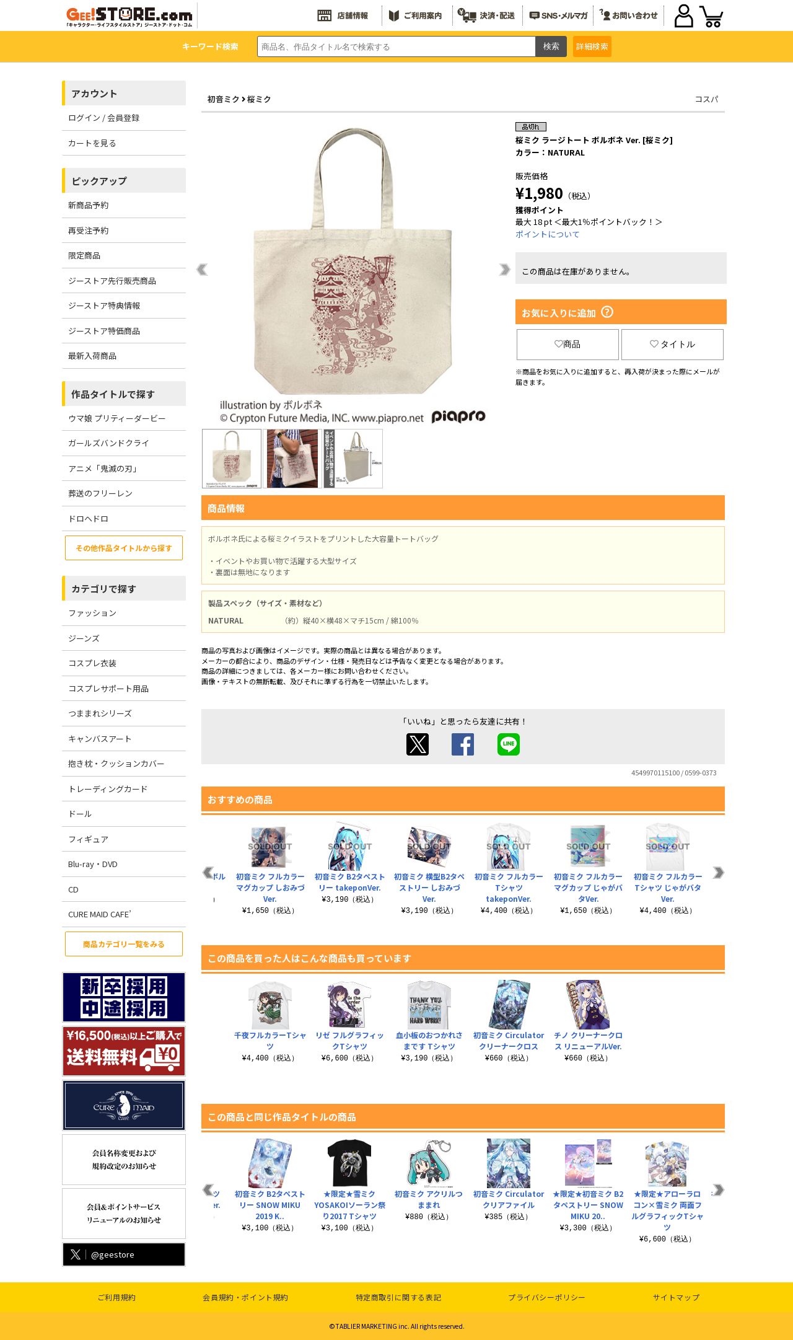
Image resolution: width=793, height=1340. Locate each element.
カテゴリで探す (103, 588)
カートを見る (92, 143)
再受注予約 (88, 230)
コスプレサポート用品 (108, 688)
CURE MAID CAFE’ (99, 914)
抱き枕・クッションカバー (116, 763)
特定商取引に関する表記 (399, 1297)
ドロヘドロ (88, 518)
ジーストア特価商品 (104, 331)
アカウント (94, 93)
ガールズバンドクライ (108, 443)
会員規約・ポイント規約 (246, 1297)
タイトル (673, 344)
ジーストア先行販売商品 (112, 280)
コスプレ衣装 (92, 663)
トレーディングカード (108, 789)
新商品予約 (88, 205)
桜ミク (259, 99)
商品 (567, 344)
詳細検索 (592, 46)
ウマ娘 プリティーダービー (117, 418)
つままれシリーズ (100, 713)
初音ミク (224, 99)
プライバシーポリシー (547, 1297)
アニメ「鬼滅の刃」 (104, 468)
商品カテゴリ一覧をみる (124, 943)
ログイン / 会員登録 (103, 117)
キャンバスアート (100, 738)
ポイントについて (547, 234)
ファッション (92, 613)
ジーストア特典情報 (104, 305)
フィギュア (88, 839)
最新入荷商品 (92, 355)
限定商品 (84, 255)
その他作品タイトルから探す (124, 547)
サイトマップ (676, 1297)
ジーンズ (84, 638)
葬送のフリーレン (100, 493)
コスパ (706, 99)
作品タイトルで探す (113, 393)
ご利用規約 (116, 1297)
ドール (80, 813)
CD (73, 889)
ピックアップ (99, 180)
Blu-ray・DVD (93, 864)
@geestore (101, 1254)
